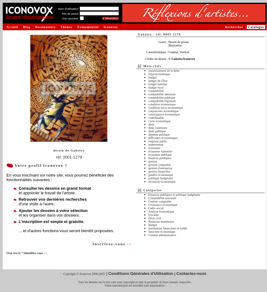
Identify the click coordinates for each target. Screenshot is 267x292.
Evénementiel (88, 27)
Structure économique (161, 231)
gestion (152, 161)
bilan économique (159, 74)
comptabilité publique (161, 97)
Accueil (12, 27)
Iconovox (111, 27)
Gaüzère (77, 150)
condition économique (162, 104)
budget (152, 77)
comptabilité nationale (162, 94)
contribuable (156, 117)
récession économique (162, 181)
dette (151, 124)
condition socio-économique (165, 107)
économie (154, 148)
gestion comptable (159, 164)
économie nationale (160, 151)
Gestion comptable (159, 201)
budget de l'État (157, 80)
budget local (155, 87)
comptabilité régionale (162, 101)
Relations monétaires (161, 221)
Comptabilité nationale (162, 198)
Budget (152, 225)
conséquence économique (164, 114)
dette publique (157, 131)
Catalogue (256, 27)
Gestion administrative (162, 235)
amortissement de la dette (164, 70)
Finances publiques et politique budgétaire (174, 194)
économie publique (160, 154)
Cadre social (156, 208)
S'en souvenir (70, 18)
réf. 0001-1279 (69, 157)
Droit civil (154, 218)
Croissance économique (162, 204)
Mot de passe (70, 13)
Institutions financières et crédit (167, 228)
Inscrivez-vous (112, 244)
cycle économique (159, 121)
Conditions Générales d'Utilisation (140, 273)
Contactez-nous (191, 273)
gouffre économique (160, 175)
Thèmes (66, 27)
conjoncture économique (163, 111)
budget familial (157, 84)
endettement (155, 144)
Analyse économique (161, 211)
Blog (26, 27)
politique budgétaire (160, 178)
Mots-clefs (152, 66)
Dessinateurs (45, 27)
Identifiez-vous (35, 253)
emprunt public (157, 141)
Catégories (152, 190)
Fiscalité (153, 215)
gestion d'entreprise (160, 168)
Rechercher (234, 27)
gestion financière (159, 171)
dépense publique (159, 134)
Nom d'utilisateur (68, 8)
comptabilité (156, 91)
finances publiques (159, 158)
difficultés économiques (163, 138)
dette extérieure (157, 128)
